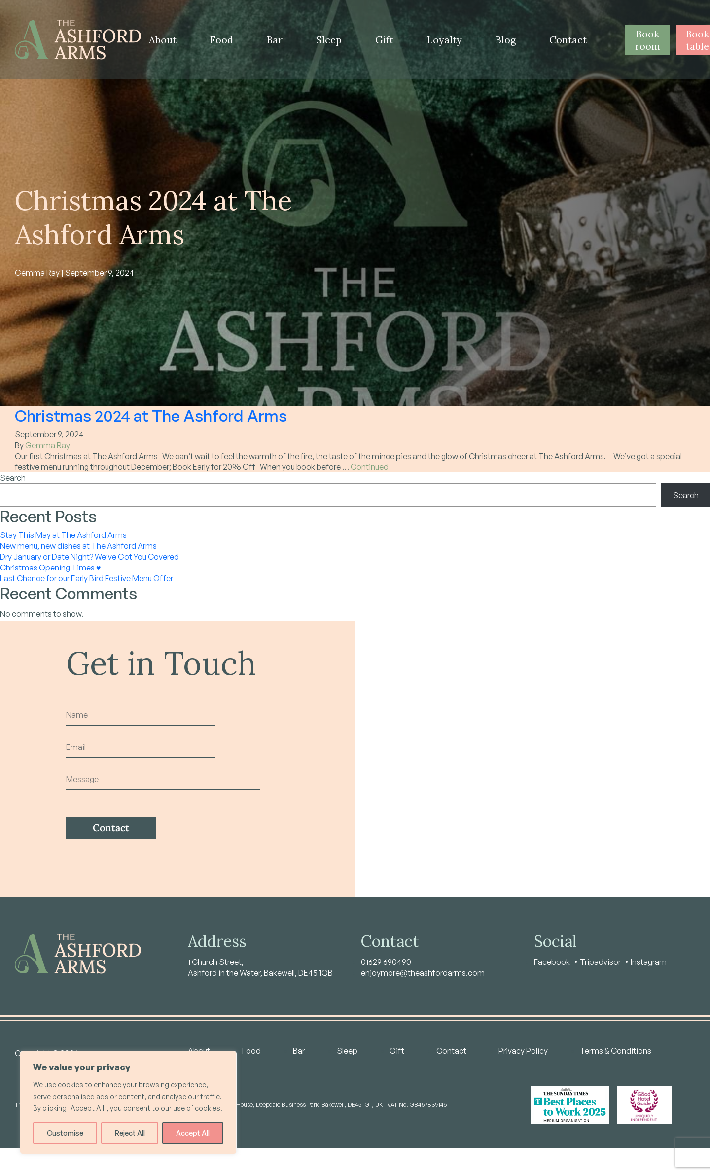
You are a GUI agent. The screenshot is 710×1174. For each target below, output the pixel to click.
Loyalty (444, 40)
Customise (65, 1133)
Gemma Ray (47, 445)
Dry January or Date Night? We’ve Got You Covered (89, 557)
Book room (647, 40)
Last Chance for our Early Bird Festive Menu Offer (86, 578)
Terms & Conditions (615, 1051)
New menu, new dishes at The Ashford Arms (78, 546)
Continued (370, 467)
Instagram (649, 962)
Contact (568, 40)
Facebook (552, 962)
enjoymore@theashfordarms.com (423, 973)
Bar (275, 40)
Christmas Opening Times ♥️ (50, 567)
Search (13, 478)
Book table (697, 40)
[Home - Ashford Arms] (78, 40)
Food (221, 40)
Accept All (193, 1133)
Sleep (329, 40)
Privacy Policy (523, 1051)
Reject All (130, 1133)
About (163, 40)
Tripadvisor (600, 962)
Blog (506, 40)
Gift (384, 40)
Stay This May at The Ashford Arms (63, 535)
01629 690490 (386, 962)
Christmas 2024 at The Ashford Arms (151, 416)
